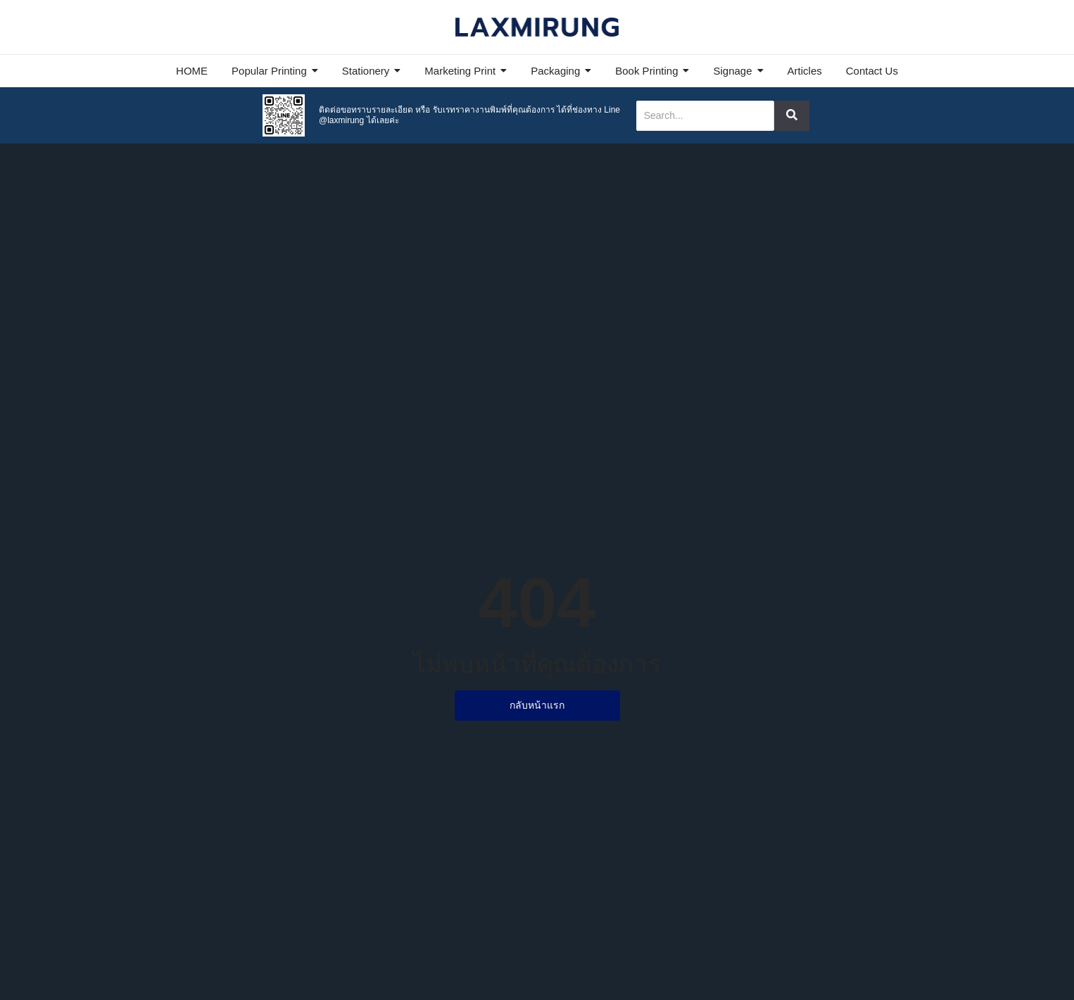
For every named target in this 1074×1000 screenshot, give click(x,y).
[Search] (705, 116)
